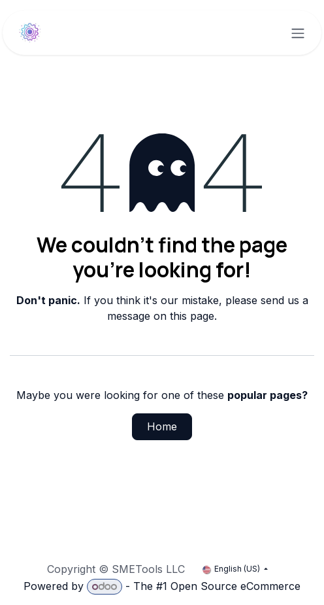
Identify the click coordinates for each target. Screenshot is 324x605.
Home (162, 426)
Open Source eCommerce (235, 586)
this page (192, 315)
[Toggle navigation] (298, 32)
